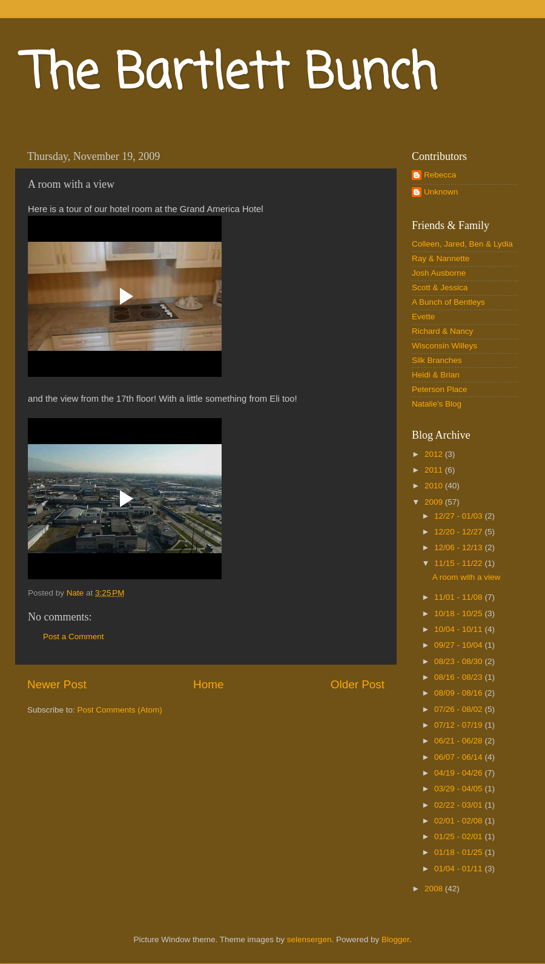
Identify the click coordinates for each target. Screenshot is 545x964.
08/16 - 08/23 (459, 677)
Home (208, 684)
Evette (423, 316)
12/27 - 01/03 (459, 515)
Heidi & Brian (436, 374)
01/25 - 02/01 (459, 836)
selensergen (309, 939)
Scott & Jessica (439, 287)
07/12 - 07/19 (459, 725)
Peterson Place (439, 389)
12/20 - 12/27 (459, 531)
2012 (434, 454)
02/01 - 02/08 (459, 820)
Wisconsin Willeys (444, 345)
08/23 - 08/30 (459, 661)
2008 (434, 888)
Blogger (395, 939)
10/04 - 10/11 (459, 629)
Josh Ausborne (439, 273)
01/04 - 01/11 (459, 868)
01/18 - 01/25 (459, 852)
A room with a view (466, 577)
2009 (434, 502)
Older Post (358, 684)
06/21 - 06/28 (459, 740)
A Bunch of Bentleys (448, 302)
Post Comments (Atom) (120, 709)
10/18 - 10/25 (459, 613)
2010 (434, 485)
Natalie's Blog (436, 403)
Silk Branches (437, 360)
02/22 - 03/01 (459, 804)
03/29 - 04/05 (459, 788)
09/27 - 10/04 (459, 645)
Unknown (441, 191)
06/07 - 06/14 (459, 757)
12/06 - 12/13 (459, 547)
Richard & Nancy (442, 331)
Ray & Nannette (440, 258)
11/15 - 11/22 (459, 563)
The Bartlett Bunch (230, 74)
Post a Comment (73, 636)
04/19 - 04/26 (459, 772)
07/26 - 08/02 (459, 709)
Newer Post (57, 684)
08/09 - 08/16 (459, 692)
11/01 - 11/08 (459, 597)
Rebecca (440, 174)
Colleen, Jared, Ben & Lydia (462, 243)
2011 (434, 469)
